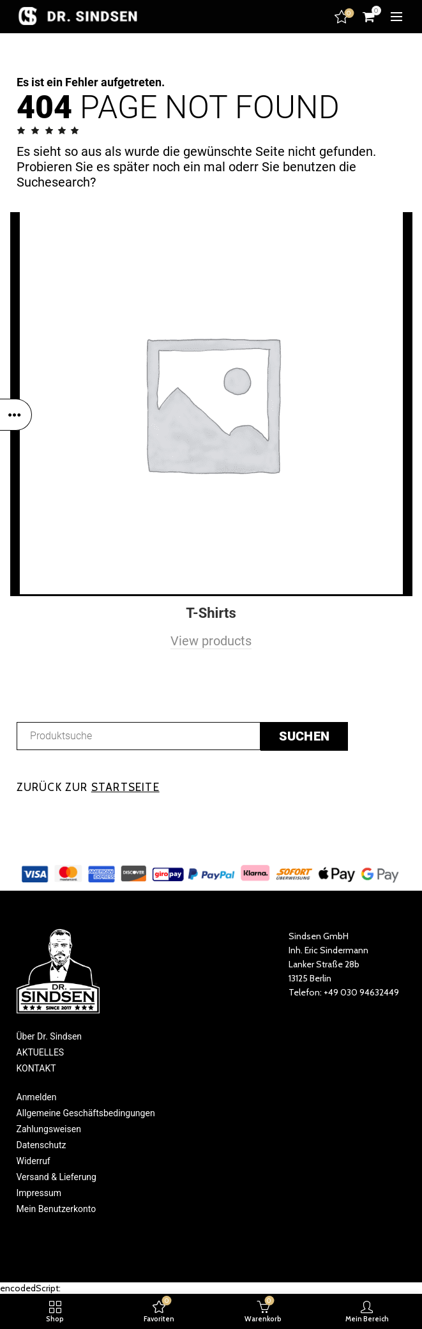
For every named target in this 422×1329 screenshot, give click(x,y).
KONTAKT (36, 1068)
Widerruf (33, 1161)
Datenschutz (41, 1145)
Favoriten (343, 17)
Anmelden (37, 1097)
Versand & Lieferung (56, 1177)
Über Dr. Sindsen (49, 1036)
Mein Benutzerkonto (56, 1209)
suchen (304, 736)
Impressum (39, 1193)
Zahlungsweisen (49, 1129)
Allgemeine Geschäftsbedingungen (86, 1113)
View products (211, 641)
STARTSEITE (125, 787)
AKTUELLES (40, 1052)
